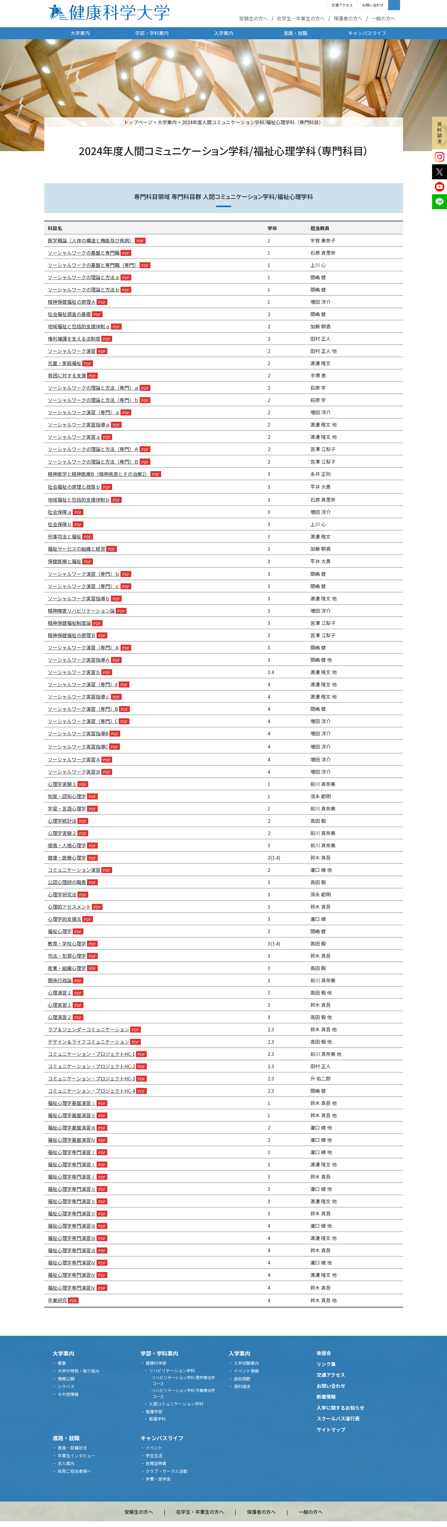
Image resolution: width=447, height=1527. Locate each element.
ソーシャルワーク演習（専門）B (83, 708)
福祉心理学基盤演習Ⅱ (72, 1115)
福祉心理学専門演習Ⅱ (72, 1188)
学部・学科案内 (152, 33)
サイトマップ (331, 1429)
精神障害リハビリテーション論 (81, 610)
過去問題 (242, 1379)
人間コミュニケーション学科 (176, 1404)
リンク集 (326, 1363)
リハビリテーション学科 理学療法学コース (183, 1380)
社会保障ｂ (60, 524)
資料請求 (439, 132)
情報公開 (66, 1379)
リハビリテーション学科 (172, 1370)
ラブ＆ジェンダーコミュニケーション (88, 1029)
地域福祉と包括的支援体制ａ (79, 326)
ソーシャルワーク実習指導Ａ (79, 659)
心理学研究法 (62, 894)
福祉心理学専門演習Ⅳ (72, 1262)
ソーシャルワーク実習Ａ (74, 759)
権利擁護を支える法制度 (74, 338)
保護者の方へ (348, 18)
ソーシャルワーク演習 (72, 350)
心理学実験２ (62, 833)
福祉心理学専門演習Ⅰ (72, 1152)
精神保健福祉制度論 (69, 622)
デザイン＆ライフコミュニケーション (88, 1041)
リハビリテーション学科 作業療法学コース (183, 1393)
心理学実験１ (62, 783)
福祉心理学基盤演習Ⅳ (72, 1139)
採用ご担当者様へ (74, 1471)
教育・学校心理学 (67, 943)
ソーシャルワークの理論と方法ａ (84, 277)
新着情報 (326, 1396)
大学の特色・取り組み (79, 1371)
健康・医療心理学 (67, 857)
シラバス (66, 1386)
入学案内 (223, 33)
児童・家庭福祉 (64, 363)
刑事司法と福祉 (64, 536)
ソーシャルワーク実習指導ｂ (79, 598)
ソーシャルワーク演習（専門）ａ (84, 412)
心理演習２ (60, 1017)
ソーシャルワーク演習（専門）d (83, 684)
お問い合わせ (373, 4)
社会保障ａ (60, 511)
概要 (62, 1363)
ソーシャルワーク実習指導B (78, 733)
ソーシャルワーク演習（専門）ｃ (84, 586)
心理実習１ (60, 1004)
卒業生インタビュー (76, 1455)
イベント (154, 1448)
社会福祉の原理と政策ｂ (74, 486)
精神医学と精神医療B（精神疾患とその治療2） (98, 473)
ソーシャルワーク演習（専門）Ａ (84, 647)
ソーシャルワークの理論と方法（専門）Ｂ (93, 461)
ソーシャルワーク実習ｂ (74, 672)
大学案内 (80, 33)
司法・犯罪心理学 (67, 955)
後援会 (324, 1352)
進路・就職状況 (72, 1448)
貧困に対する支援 (67, 375)
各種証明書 (156, 1463)
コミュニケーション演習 (74, 869)
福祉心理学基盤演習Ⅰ (72, 1102)
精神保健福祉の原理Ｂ (72, 635)
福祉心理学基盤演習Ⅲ (72, 1127)
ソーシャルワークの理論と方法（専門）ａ (93, 387)
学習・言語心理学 (67, 808)
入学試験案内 (246, 1363)
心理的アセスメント (69, 906)
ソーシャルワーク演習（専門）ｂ (84, 573)
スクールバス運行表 (338, 1418)
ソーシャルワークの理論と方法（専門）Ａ (93, 449)
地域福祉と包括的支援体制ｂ (79, 499)
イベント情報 (246, 1371)
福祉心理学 (60, 931)
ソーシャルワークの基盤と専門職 (84, 252)
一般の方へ (383, 18)
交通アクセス (342, 4)
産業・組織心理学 (67, 968)
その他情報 (68, 1394)
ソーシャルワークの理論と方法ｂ (84, 289)
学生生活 (154, 1455)
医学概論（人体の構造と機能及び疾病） (91, 240)
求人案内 (66, 1463)
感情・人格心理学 (67, 845)
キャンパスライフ (367, 33)
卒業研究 (57, 1300)
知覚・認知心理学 (67, 796)
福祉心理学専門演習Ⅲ (72, 1225)
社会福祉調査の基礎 (69, 314)
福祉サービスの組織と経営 (76, 548)
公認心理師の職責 (67, 882)
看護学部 (154, 1411)
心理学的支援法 (64, 918)
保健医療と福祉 (64, 561)
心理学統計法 (62, 820)
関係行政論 (60, 980)
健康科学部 (156, 1363)
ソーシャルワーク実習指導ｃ (79, 696)
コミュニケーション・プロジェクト (91, 1053)
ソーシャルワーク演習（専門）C (83, 721)
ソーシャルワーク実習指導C (78, 746)
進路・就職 (295, 33)
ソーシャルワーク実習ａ (74, 436)
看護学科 (157, 1419)
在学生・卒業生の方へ (301, 18)
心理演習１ (60, 992)
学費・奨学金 (158, 1479)
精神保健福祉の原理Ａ (72, 301)
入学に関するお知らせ (340, 1407)
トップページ (138, 122)
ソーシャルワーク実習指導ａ (79, 424)
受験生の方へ (253, 18)
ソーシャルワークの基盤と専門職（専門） (93, 264)
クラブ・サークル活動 (166, 1471)
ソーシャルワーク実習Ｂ (74, 771)
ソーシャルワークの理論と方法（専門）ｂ (93, 399)
